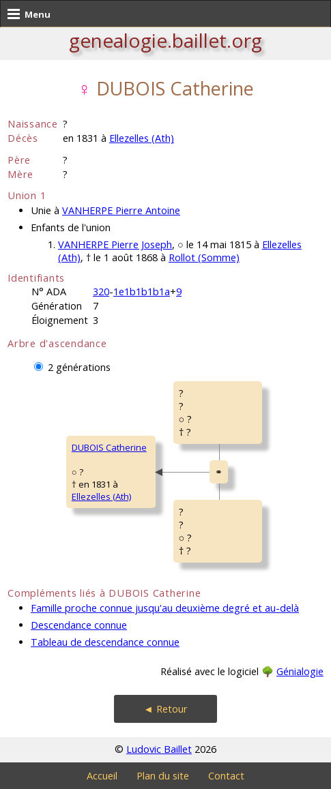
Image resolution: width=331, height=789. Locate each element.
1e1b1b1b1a (141, 291)
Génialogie (299, 671)
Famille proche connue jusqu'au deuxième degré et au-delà (165, 607)
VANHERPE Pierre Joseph (115, 244)
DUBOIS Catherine (109, 447)
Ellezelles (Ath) (141, 138)
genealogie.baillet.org (165, 40)
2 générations (79, 367)
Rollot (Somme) (204, 257)
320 (101, 291)
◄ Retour (165, 708)
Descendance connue (79, 625)
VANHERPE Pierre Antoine (121, 210)
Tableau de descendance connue (105, 642)
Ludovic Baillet (159, 749)
